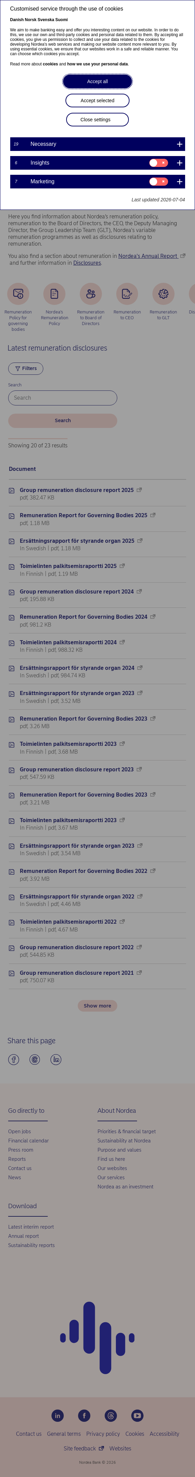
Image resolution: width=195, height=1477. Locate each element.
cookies (50, 64)
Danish (17, 19)
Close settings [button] (95, 119)
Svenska (46, 19)
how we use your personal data (97, 64)
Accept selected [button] (98, 100)
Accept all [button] (97, 81)
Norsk (30, 19)
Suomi (61, 19)
